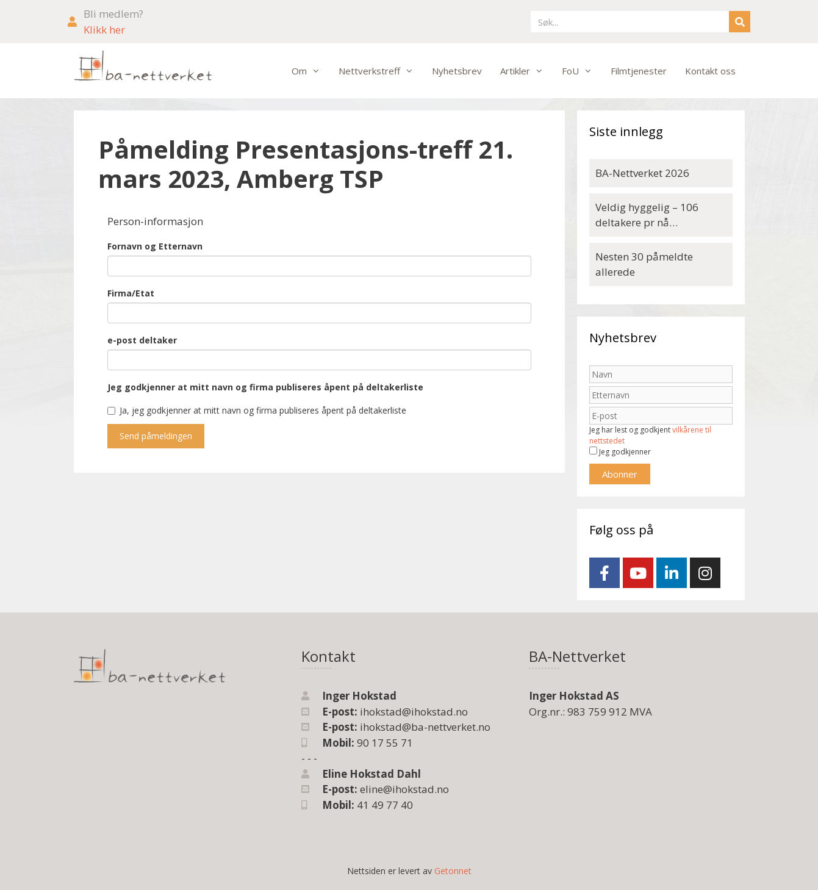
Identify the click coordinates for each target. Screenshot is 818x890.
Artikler (526, 70)
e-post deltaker (142, 340)
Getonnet (453, 871)
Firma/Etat (130, 293)
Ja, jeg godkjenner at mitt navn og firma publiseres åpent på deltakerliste (256, 410)
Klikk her (104, 30)
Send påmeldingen (156, 436)
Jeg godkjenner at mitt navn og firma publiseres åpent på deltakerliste (265, 387)
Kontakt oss (710, 71)
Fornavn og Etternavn (155, 246)
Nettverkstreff (381, 70)
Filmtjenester (639, 71)
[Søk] (739, 21)
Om (310, 70)
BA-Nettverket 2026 (642, 173)
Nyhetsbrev (457, 71)
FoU (581, 70)
